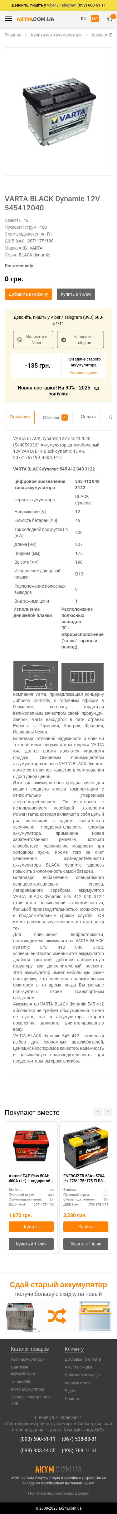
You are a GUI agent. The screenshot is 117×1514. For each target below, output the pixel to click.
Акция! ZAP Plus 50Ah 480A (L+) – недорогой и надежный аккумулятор (31, 1178)
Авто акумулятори (28, 1359)
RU (83, 18)
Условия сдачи (83, 372)
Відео (70, 1390)
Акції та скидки (78, 1367)
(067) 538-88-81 (79, 1438)
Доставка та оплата (83, 1359)
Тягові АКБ (21, 1381)
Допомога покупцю (82, 1375)
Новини (72, 1398)
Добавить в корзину (28, 294)
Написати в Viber (32, 339)
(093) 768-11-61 (79, 1450)
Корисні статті (78, 1383)
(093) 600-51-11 (38, 1438)
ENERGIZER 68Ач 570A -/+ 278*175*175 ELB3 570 (84, 1178)
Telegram (68, 5)
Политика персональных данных (58, 1493)
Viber (51, 5)
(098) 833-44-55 (38, 1450)
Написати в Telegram (78, 339)
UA (95, 18)
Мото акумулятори (28, 1389)
